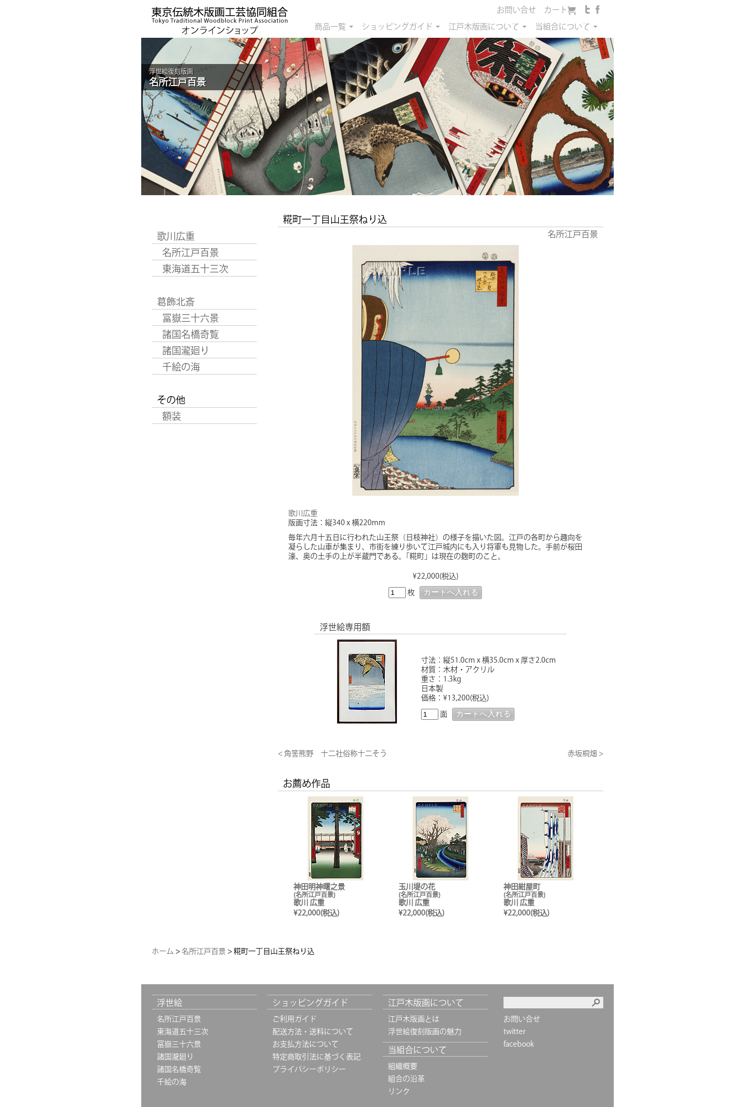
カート (556, 10)
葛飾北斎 (176, 301)
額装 (171, 416)
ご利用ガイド (294, 1019)
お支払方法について (305, 1044)
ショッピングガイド (397, 26)
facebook (519, 1044)
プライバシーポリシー (309, 1069)
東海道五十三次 (195, 268)
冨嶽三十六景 (190, 318)
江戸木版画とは (413, 1019)
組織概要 (402, 1066)
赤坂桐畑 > (585, 753)
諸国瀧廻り (185, 350)
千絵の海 (181, 366)
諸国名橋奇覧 (190, 334)
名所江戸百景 (190, 252)
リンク (399, 1091)
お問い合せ (516, 10)
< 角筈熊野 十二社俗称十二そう (332, 753)
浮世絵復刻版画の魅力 (425, 1031)
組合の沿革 (406, 1078)
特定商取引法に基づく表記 (316, 1056)
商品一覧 (330, 26)
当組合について (562, 26)
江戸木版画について (483, 26)
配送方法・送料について (312, 1031)
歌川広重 (176, 236)
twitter (515, 1031)
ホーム (163, 951)
